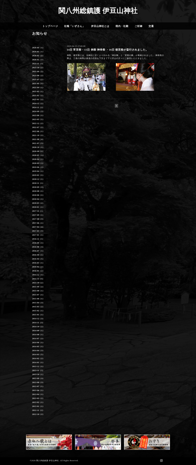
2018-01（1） (38, 207)
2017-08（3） (38, 219)
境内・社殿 (121, 26)
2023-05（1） (38, 119)
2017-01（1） (38, 235)
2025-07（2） (38, 79)
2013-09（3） (38, 378)
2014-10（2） (38, 327)
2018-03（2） (38, 203)
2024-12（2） (38, 103)
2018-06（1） (38, 195)
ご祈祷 (138, 26)
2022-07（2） (38, 127)
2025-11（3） (38, 64)
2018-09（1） (38, 187)
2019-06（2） (38, 167)
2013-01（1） (38, 406)
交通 (151, 26)
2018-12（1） (38, 179)
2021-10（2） (38, 135)
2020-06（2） (38, 151)
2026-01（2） (38, 60)
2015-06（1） (38, 299)
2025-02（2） (38, 95)
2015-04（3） (38, 303)
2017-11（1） (38, 211)
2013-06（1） (38, 390)
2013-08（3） (38, 382)
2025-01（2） (38, 99)
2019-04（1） (38, 171)
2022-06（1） (38, 131)
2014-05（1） (38, 346)
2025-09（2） (38, 72)
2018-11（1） (38, 183)
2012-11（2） (38, 410)
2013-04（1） (38, 394)
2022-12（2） (38, 123)
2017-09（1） (38, 215)
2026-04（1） (38, 48)
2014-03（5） (38, 354)
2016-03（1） (38, 263)
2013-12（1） (38, 366)
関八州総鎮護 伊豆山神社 (98, 11)
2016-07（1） (38, 251)
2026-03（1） (38, 52)
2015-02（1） (38, 311)
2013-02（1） (38, 402)
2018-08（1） (38, 191)
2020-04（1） (38, 159)
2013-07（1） (38, 386)
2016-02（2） (38, 267)
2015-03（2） (38, 307)
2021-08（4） (38, 139)
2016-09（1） (38, 243)
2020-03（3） (38, 163)
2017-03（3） (38, 231)
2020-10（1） (38, 147)
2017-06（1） (38, 223)
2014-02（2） (38, 358)
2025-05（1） (38, 83)
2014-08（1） (38, 335)
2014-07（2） (38, 338)
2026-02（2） (38, 56)
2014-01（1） (38, 362)
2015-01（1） (38, 315)
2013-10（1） (38, 374)
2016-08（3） (38, 247)
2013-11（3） (38, 370)
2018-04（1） (38, 199)
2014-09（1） (38, 331)
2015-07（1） (38, 295)
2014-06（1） (38, 342)
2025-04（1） (38, 87)
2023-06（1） (38, 115)
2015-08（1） (38, 291)
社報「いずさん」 (74, 26)
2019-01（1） (38, 175)
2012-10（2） (38, 414)
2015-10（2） (38, 283)
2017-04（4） (38, 227)
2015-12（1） (38, 275)
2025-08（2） (38, 75)
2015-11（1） (38, 279)
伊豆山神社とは (100, 26)
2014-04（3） (38, 350)
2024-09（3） (38, 111)
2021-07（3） (38, 143)
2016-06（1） (38, 255)
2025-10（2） (38, 68)
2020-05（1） (38, 155)
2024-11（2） (38, 107)
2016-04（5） (38, 259)
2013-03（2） (38, 398)
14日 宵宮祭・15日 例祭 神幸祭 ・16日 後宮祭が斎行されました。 (107, 49)
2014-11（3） (38, 323)
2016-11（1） (38, 239)
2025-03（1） (38, 91)
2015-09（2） (38, 287)
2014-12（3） (38, 319)
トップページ (50, 26)
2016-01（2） (38, 271)
